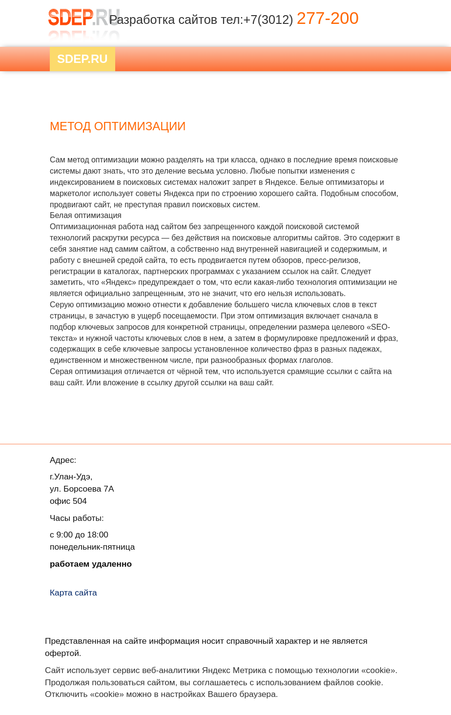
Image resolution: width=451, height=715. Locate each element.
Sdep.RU (82, 58)
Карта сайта (73, 592)
